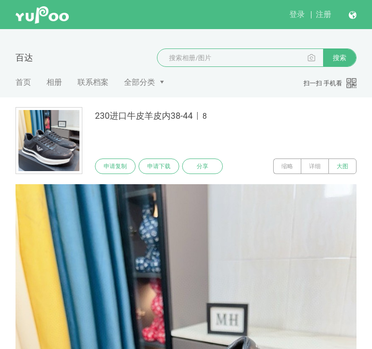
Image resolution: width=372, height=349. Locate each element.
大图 (342, 166)
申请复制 (115, 166)
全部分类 (139, 82)
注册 (323, 14)
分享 (202, 166)
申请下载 (158, 166)
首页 (23, 82)
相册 (54, 82)
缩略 (287, 166)
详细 (315, 166)
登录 (297, 14)
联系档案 (93, 82)
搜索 (339, 58)
